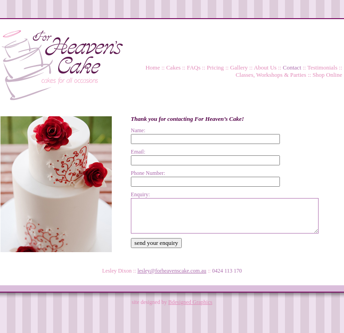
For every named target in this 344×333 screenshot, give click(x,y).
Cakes (173, 67)
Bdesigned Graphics (190, 302)
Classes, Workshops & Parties (270, 74)
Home (152, 67)
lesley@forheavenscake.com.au (171, 271)
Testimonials (322, 67)
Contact (292, 67)
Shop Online (327, 74)
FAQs (193, 67)
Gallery (239, 67)
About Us (265, 67)
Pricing (215, 67)
